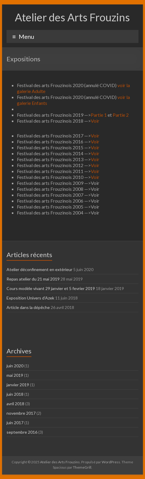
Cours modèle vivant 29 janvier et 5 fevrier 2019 (51, 288)
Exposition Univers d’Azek (30, 297)
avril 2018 (15, 403)
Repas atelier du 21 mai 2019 (33, 278)
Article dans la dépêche (28, 307)
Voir (95, 121)
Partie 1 (99, 115)
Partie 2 (121, 115)
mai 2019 (15, 375)
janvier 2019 (18, 384)
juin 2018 (15, 394)
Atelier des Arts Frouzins (72, 17)
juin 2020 (15, 365)
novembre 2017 (21, 413)
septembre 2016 (22, 432)
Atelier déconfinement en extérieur (39, 269)
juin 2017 (15, 422)
